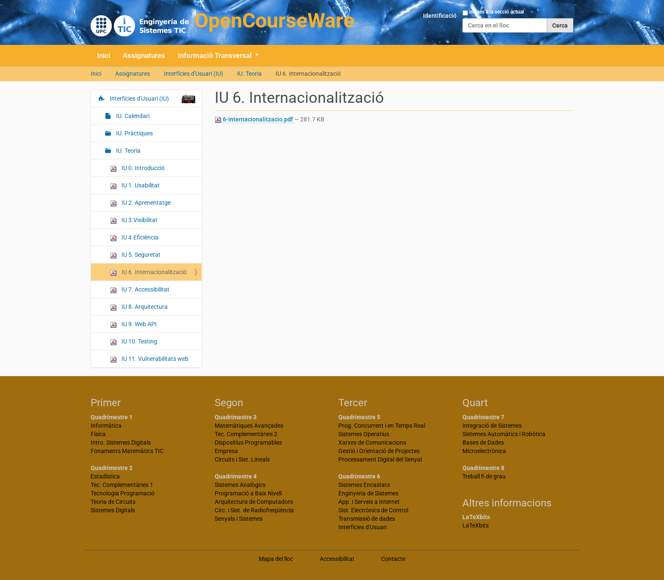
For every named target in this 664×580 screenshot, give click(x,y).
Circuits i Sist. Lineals (242, 459)
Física (98, 434)
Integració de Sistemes (492, 425)
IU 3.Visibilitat (134, 220)
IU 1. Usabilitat (135, 185)
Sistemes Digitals (113, 510)
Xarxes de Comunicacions (372, 442)
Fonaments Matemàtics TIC (127, 451)
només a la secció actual (496, 12)
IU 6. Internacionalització (148, 272)
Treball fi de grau (484, 476)
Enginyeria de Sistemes (368, 493)
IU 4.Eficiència (134, 237)
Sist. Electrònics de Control (373, 510)
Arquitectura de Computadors (254, 501)
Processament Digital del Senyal (380, 459)
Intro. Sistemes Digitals (121, 442)
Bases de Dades (483, 442)
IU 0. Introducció (137, 168)
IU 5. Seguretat (135, 254)
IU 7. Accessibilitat (139, 289)
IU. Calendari (132, 116)
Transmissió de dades (366, 518)
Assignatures (144, 55)
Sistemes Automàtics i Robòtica (503, 434)
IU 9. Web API (133, 324)
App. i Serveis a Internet (369, 501)
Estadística (105, 476)
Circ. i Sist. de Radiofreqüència (254, 510)
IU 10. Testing (133, 341)
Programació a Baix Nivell (248, 493)
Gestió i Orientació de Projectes (379, 451)
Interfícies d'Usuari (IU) (193, 73)
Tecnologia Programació (123, 493)
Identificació (439, 15)
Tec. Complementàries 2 (246, 434)
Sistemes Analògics (240, 484)
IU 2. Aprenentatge (140, 202)
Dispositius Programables (248, 442)
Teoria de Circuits (113, 501)
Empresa (226, 451)
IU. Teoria (249, 73)
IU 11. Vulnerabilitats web (149, 359)
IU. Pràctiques (134, 133)
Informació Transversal (215, 55)
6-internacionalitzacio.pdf (254, 119)
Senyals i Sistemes (239, 518)
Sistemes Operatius (363, 434)
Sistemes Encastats (364, 484)
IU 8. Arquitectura (139, 307)
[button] (260, 55)
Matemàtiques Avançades (249, 425)
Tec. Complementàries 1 (122, 484)
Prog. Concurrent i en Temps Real (381, 425)
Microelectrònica (484, 451)
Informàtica (106, 425)
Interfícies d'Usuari (362, 527)
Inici (103, 55)
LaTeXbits (475, 525)
